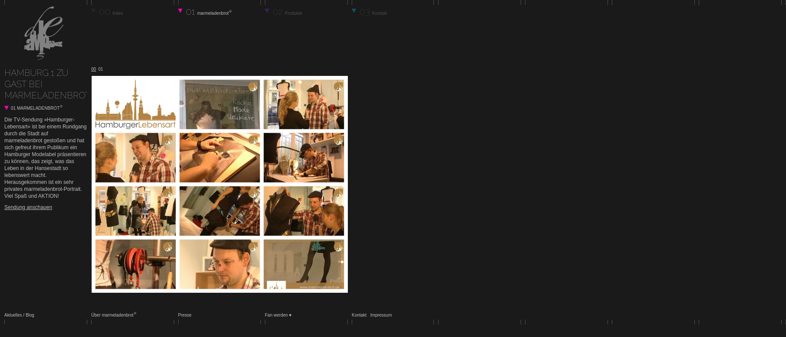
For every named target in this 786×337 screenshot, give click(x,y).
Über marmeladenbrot (113, 315)
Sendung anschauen (28, 207)
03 (373, 11)
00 (111, 11)
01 (208, 11)
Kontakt (359, 315)
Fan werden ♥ (278, 315)
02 (287, 11)
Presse (185, 315)
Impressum (381, 315)
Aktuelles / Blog (19, 315)
